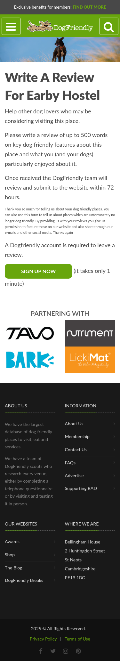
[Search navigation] (109, 26)
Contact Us (76, 449)
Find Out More (89, 7)
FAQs (70, 462)
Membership (77, 436)
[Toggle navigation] (11, 26)
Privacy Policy (43, 638)
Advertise (74, 475)
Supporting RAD (81, 488)
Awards (12, 541)
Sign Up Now (38, 271)
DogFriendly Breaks (24, 580)
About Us (74, 423)
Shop (10, 554)
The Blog (13, 567)
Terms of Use (77, 638)
